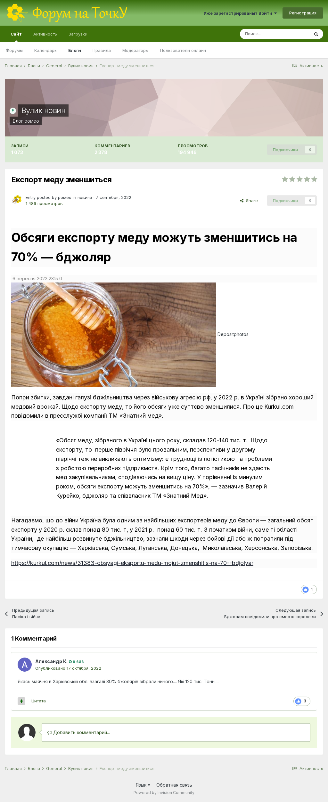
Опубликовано (68, 668)
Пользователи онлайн (183, 50)
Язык (143, 785)
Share (249, 200)
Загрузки (78, 34)
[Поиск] (274, 34)
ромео (31, 121)
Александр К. (51, 661)
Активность (45, 34)
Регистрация (302, 12)
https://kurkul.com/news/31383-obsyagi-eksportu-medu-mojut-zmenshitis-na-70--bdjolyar (132, 563)
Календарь (45, 50)
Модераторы (135, 50)
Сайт (16, 36)
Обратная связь (174, 785)
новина (85, 197)
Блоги (74, 50)
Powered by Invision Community (164, 792)
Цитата (38, 700)
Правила (102, 50)
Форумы (14, 50)
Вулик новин (43, 110)
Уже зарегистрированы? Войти (240, 13)
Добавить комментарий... (78, 732)
